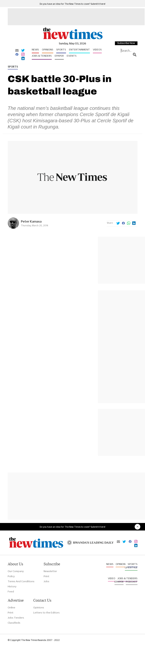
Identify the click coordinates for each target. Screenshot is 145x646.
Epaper (59, 55)
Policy (11, 576)
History (12, 586)
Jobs (46, 581)
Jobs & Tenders (42, 55)
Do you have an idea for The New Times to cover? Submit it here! (72, 4)
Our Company (16, 571)
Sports (61, 49)
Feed (11, 591)
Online (11, 607)
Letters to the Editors (46, 612)
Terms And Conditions (21, 581)
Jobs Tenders (16, 617)
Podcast (131, 581)
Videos (97, 49)
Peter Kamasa (31, 221)
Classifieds (14, 622)
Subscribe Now (126, 43)
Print (46, 576)
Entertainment (79, 49)
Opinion (120, 563)
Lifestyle (131, 567)
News (35, 49)
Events (72, 55)
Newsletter (50, 571)
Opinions (47, 49)
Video (111, 578)
